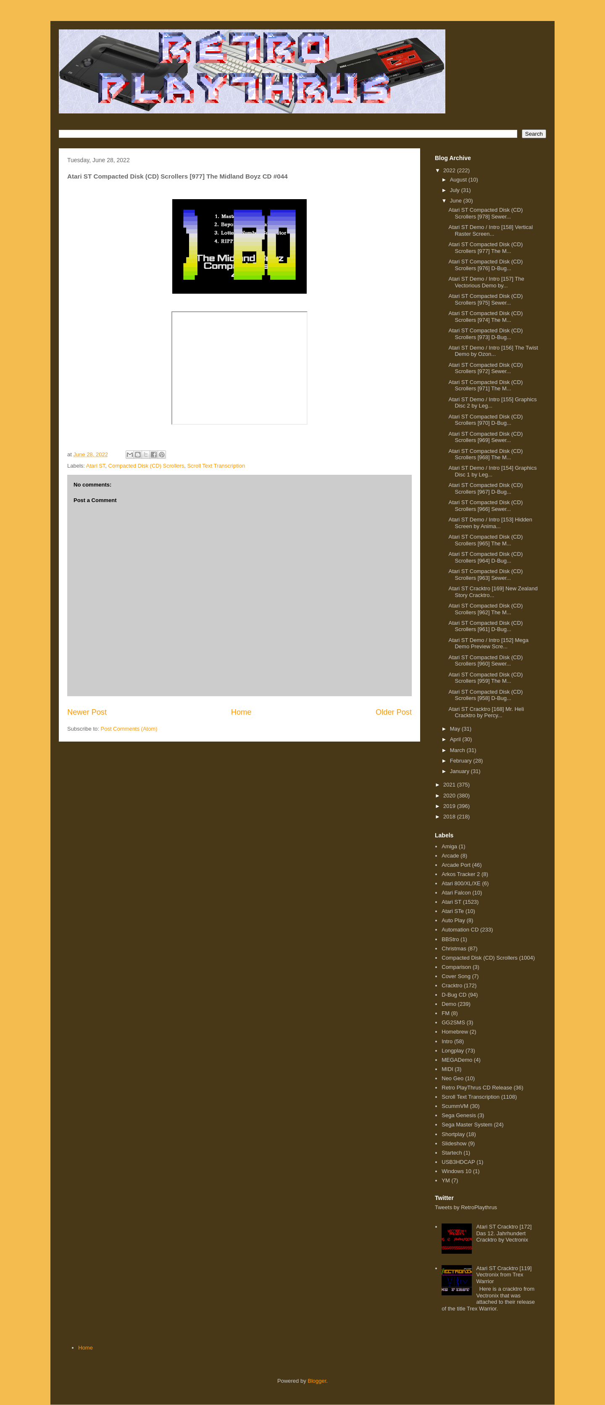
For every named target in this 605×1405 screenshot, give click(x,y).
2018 (450, 816)
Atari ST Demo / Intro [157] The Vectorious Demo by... (486, 282)
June (456, 200)
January (460, 771)
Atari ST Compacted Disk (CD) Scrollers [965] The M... (485, 540)
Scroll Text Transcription (216, 466)
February (461, 761)
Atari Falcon (456, 892)
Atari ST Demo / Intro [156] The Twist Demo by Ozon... (493, 351)
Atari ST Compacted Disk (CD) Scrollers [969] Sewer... (485, 437)
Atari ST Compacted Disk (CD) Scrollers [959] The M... (485, 677)
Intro (447, 1041)
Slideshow (454, 1143)
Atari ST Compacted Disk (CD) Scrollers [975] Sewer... (485, 299)
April (456, 739)
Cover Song (456, 976)
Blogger (317, 1381)
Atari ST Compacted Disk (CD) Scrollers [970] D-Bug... (485, 419)
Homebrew (455, 1032)
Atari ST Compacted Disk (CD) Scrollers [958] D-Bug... (485, 695)
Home (241, 712)
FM (446, 1013)
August (459, 179)
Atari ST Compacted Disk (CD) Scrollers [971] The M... (485, 385)
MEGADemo (457, 1060)
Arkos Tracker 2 (461, 874)
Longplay (453, 1050)
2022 (450, 170)
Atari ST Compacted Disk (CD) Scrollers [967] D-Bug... (485, 488)
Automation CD (460, 929)
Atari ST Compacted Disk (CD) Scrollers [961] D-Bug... (485, 626)
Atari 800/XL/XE (461, 883)
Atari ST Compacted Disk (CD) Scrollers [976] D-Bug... (485, 264)
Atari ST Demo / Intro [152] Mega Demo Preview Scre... (488, 643)
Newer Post (87, 712)
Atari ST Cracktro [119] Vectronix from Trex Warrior (503, 1274)
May (456, 729)
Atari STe (453, 911)
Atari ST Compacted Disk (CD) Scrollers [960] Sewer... (485, 660)
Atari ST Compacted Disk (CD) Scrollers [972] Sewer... (485, 368)
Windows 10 (456, 1171)
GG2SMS (453, 1022)
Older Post (394, 712)
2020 (450, 795)
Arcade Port (456, 865)
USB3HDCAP (458, 1162)
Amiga (449, 846)
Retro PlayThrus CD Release (477, 1087)
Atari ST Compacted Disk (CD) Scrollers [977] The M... (485, 247)
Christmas (454, 948)
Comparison (456, 967)
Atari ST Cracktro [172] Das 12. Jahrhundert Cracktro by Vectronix (503, 1233)
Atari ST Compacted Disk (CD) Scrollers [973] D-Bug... (485, 333)
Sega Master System (467, 1124)
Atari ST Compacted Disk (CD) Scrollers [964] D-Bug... (485, 557)
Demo (449, 1004)
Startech (452, 1153)
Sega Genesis (459, 1115)
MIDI (447, 1069)
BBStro (450, 939)
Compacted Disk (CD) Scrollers (146, 466)
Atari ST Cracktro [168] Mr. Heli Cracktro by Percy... (486, 712)
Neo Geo (452, 1078)
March (458, 750)
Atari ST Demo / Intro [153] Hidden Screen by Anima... (490, 522)
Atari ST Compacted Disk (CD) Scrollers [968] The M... (485, 454)
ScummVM (455, 1106)
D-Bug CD (454, 995)
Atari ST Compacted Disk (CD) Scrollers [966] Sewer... (485, 505)
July (455, 190)
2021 (450, 784)
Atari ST (95, 466)
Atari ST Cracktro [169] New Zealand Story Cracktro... (492, 591)
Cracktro (452, 985)
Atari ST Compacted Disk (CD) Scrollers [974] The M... (485, 316)
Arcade (450, 855)
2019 (450, 806)
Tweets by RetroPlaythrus (466, 1207)
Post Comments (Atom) (129, 729)
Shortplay (453, 1134)
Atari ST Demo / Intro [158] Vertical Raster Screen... (490, 230)
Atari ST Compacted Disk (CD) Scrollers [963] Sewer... (485, 574)
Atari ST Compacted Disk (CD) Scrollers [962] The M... (485, 609)
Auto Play (453, 920)
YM (446, 1180)
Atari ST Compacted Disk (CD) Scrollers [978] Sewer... (485, 213)
